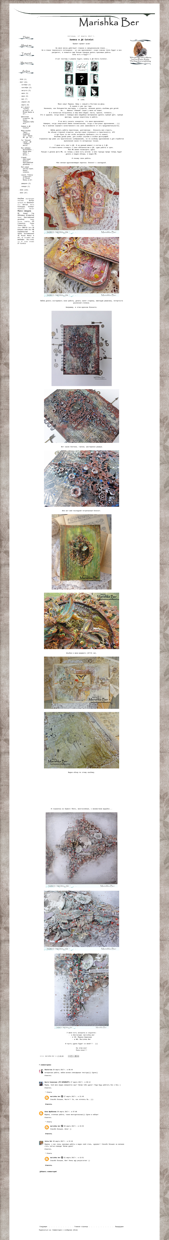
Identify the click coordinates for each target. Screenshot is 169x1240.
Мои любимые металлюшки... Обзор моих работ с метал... (27, 151)
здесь (92, 150)
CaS (19, 241)
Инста (32, 204)
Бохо (19, 204)
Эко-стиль (30, 240)
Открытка (30, 215)
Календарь (21, 207)
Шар (33, 237)
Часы (29, 227)
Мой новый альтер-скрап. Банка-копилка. (27, 169)
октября (24, 85)
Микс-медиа (24, 211)
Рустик (20, 221)
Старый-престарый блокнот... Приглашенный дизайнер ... (27, 161)
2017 (22, 82)
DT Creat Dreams (27, 241)
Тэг (32, 225)
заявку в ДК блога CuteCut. (95, 59)
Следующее (43, 1227)
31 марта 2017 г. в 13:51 (74, 1158)
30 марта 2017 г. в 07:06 (67, 1112)
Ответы (49, 1092)
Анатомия (21, 200)
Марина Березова (85, 1037)
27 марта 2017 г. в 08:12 (80, 1082)
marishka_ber (89, 1035)
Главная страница (81, 1227)
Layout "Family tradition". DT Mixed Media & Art (27, 177)
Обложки (21, 215)
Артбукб (20, 202)
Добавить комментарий (48, 1172)
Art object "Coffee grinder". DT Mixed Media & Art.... (27, 110)
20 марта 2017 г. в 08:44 (63, 1070)
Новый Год (28, 213)
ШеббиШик (21, 240)
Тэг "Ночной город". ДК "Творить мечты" (26, 143)
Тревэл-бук (22, 225)
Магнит (31, 208)
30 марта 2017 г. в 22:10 (63, 1141)
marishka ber (55, 1096)
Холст (19, 227)
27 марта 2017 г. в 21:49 (74, 1096)
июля (23, 93)
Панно (19, 217)
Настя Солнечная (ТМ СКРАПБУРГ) (57, 1082)
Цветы (24, 227)
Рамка (32, 219)
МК (18, 213)
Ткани (32, 223)
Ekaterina (48, 1070)
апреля (24, 102)
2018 (22, 79)
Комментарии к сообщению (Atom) (65, 1230)
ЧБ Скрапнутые (26, 231)
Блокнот (30, 203)
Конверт (31, 207)
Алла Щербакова (50, 1112)
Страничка (21, 223)
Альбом (21, 199)
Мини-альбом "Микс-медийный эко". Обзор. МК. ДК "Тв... (27, 134)
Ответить (48, 1075)
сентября (25, 88)
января (24, 186)
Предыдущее (119, 1227)
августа (24, 90)
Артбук (31, 200)
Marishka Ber (85, 1039)
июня (23, 96)
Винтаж (25, 205)
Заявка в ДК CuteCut (25, 127)
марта (24, 105)
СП (33, 221)
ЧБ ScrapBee (25, 237)
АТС (25, 202)
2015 (22, 193)
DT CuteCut (22, 243)
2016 (22, 190)
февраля (24, 183)
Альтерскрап (30, 198)
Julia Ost (48, 1141)
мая (23, 99)
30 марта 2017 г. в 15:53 (74, 1126)
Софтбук (27, 221)
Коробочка (21, 208)
